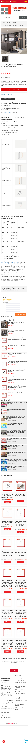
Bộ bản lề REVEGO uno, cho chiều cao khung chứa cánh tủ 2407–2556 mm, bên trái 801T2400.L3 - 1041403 (7, 643)
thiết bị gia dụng (4, 278)
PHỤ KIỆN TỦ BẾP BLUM (11, 22)
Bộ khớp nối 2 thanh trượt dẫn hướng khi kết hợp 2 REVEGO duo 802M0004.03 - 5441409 (17, 370)
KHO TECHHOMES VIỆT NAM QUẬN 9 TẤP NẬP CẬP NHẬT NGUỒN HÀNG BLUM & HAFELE (16, 417)
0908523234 (13, 1)
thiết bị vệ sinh (17, 261)
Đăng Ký (14, 670)
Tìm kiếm (23, 17)
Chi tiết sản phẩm (8, 99)
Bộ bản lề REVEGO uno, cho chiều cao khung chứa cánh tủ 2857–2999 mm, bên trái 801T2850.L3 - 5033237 (7, 554)
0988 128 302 (5, 1)
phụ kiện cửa (15, 262)
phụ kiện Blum (7, 263)
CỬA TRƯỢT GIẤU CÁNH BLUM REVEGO (11, 23)
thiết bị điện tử (4, 262)
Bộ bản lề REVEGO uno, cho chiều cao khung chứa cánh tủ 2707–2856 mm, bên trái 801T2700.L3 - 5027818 (7, 583)
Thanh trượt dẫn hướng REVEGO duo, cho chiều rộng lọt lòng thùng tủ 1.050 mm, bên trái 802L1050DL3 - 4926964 (17, 386)
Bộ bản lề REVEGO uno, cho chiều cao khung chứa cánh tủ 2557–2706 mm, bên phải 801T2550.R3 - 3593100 (21, 583)
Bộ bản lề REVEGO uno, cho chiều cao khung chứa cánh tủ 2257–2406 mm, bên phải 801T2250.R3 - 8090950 (21, 643)
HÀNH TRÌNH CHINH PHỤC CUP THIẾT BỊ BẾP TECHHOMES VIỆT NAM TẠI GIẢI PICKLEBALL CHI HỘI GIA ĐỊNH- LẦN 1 (17, 460)
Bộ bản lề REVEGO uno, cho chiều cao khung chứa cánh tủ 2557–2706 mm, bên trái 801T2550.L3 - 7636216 (7, 613)
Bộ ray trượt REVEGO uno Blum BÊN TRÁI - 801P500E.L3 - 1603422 (7, 496)
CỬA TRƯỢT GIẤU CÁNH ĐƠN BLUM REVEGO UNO (13, 25)
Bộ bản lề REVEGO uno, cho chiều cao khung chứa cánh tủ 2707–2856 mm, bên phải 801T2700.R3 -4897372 (20, 554)
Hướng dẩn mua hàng (6, 94)
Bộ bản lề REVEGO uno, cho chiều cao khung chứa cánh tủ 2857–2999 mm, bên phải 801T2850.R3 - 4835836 (21, 524)
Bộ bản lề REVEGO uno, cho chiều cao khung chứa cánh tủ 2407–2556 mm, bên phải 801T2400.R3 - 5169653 (21, 613)
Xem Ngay (7, 502)
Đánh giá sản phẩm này (21, 314)
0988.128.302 (8, 112)
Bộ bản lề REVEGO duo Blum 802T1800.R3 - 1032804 (7, 523)
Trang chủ (3, 22)
